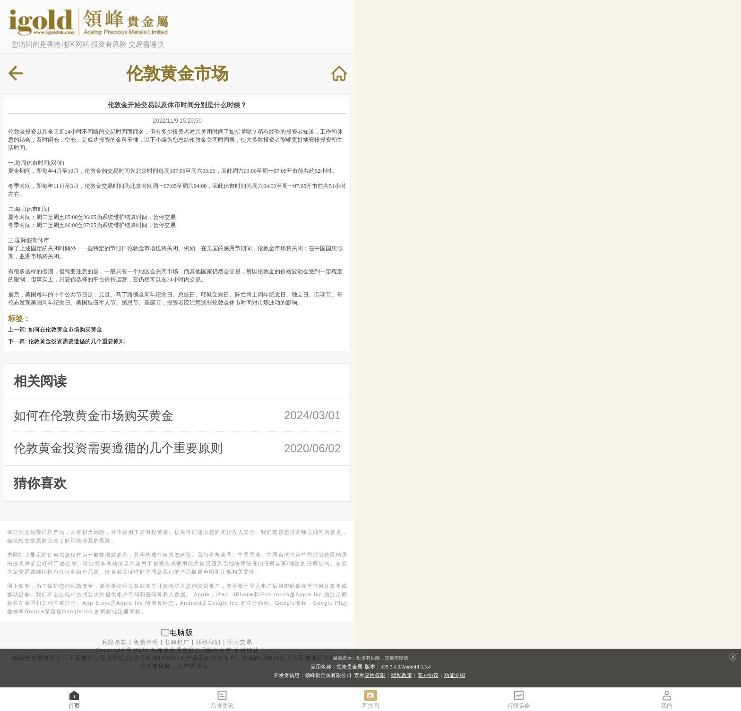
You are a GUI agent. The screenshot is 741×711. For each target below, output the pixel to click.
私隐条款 (114, 642)
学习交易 (239, 642)
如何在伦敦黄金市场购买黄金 (65, 329)
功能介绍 (454, 675)
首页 (74, 699)
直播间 (370, 699)
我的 (666, 699)
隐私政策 (401, 675)
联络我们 (208, 642)
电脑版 (181, 632)
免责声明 (145, 642)
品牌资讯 (222, 699)
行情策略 (519, 699)
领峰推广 (177, 642)
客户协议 (428, 675)
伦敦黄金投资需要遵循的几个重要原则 (76, 341)
